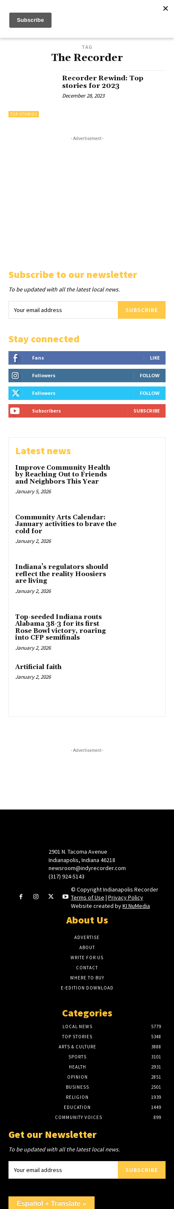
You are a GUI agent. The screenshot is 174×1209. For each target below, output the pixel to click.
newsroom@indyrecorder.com (87, 868)
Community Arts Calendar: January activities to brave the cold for (66, 524)
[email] (63, 310)
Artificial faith (38, 667)
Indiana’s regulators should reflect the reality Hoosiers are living (61, 574)
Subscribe (141, 310)
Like (155, 357)
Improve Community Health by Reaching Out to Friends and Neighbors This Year (62, 475)
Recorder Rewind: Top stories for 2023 (102, 82)
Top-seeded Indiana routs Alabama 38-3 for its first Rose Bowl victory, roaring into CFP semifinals (60, 627)
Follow (150, 375)
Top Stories (23, 114)
